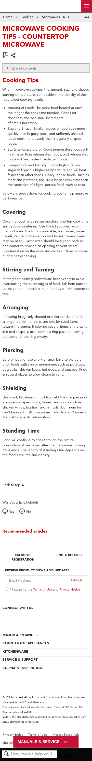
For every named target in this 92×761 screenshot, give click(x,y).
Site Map (8, 743)
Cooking (28, 17)
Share (13, 56)
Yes (11, 511)
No (28, 511)
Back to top (11, 485)
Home (8, 17)
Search (6, 754)
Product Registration (23, 557)
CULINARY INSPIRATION (22, 668)
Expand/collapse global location (87, 16)
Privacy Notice (69, 589)
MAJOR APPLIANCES (20, 635)
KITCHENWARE (15, 651)
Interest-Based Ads (65, 734)
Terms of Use (42, 589)
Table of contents (23, 68)
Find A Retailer (68, 555)
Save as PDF (5, 55)
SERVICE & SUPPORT (20, 659)
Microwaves (51, 17)
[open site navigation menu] (86, 6)
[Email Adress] (46, 580)
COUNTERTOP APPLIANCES (25, 643)
